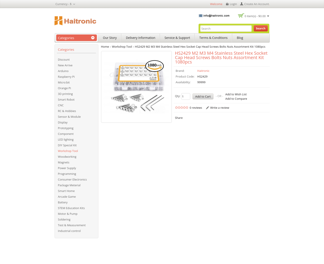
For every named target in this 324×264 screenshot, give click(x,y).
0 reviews (196, 108)
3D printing (65, 94)
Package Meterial (69, 185)
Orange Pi (64, 88)
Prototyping (66, 128)
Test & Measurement (72, 225)
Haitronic (203, 71)
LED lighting (66, 139)
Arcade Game (67, 197)
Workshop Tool (68, 151)
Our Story (110, 38)
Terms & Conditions (213, 38)
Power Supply (67, 168)
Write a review (219, 108)
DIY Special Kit (67, 145)
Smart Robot (66, 99)
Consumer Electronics (72, 179)
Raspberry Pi (66, 77)
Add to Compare (236, 99)
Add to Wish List (236, 94)
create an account (256, 4)
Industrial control (69, 231)
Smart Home (66, 191)
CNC (61, 105)
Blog (240, 38)
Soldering (64, 219)
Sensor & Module (69, 117)
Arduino (63, 71)
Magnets (63, 162)
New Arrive (65, 65)
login (233, 4)
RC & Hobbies (67, 111)
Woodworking (67, 157)
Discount (64, 59)
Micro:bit (64, 82)
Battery (63, 202)
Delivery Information (140, 38)
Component (66, 134)
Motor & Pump (68, 214)
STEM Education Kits (71, 208)
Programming (67, 174)
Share (179, 118)
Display (63, 122)
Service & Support (177, 38)
